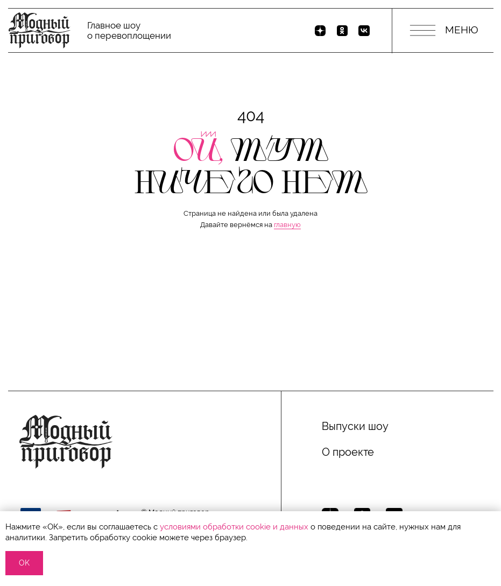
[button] (251, 336)
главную (287, 225)
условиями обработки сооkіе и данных (234, 527)
